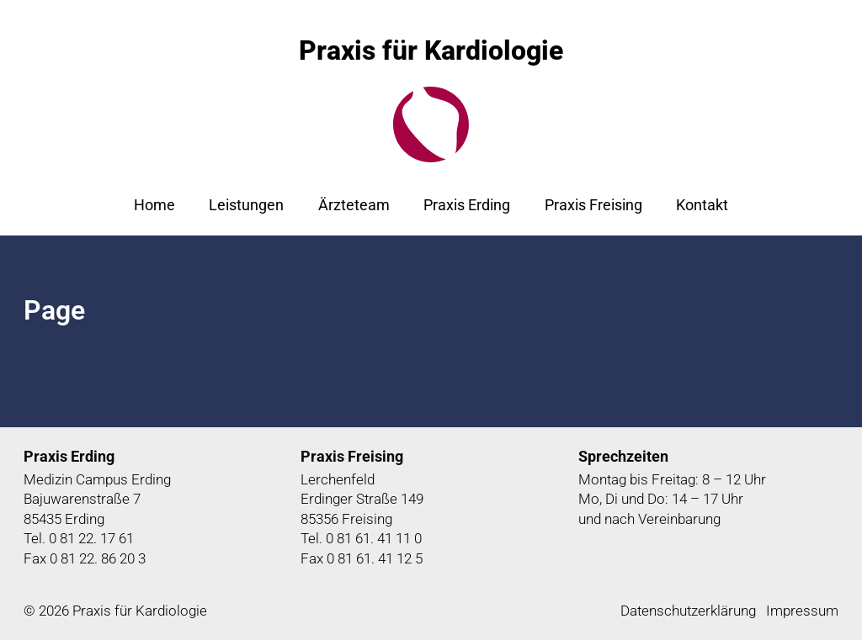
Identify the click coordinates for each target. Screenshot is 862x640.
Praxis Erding (466, 205)
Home (154, 205)
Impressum (802, 610)
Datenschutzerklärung (688, 610)
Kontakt (702, 205)
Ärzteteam (354, 205)
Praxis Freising (593, 205)
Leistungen (246, 205)
